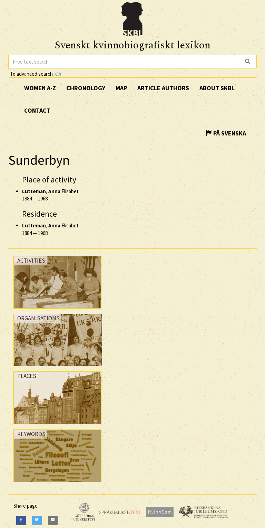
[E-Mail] (53, 520)
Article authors (163, 88)
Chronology (85, 88)
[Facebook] (21, 520)
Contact (37, 110)
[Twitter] (37, 520)
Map (121, 88)
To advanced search (35, 73)
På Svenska (226, 133)
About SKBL (217, 88)
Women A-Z (40, 88)
